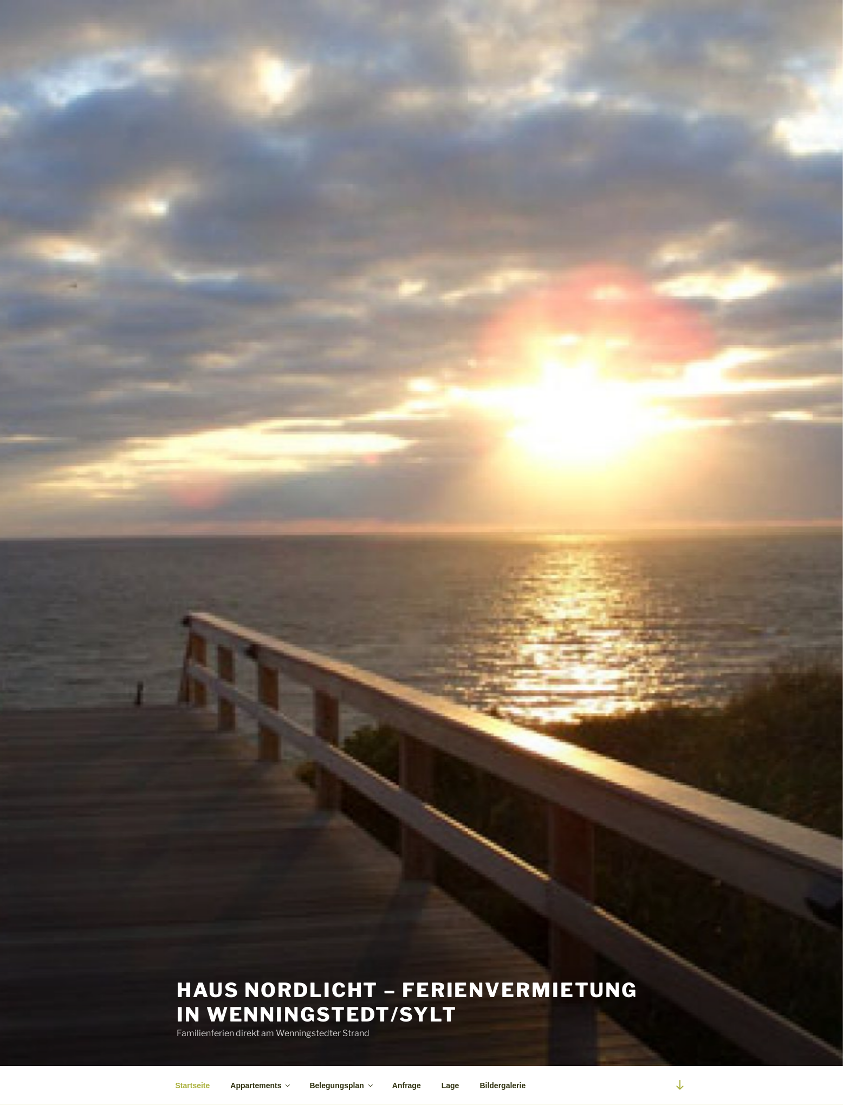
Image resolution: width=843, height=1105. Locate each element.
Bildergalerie (502, 1085)
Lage (450, 1085)
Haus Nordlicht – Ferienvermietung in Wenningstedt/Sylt (407, 1002)
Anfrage (406, 1085)
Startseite (193, 1085)
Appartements (260, 1085)
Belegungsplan (341, 1085)
